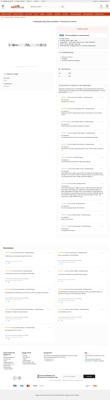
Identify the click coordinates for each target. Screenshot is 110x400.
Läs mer (70, 92)
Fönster (36, 14)
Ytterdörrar (49, 14)
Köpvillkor (25, 355)
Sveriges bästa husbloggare (29, 363)
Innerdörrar (57, 14)
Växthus (42, 14)
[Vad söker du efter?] (47, 6)
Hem (2, 17)
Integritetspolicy (27, 360)
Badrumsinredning (18, 14)
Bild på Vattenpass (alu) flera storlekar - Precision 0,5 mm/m (26, 66)
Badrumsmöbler (99, 14)
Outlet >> (44, 1)
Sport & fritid (28, 14)
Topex (5, 80)
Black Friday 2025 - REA (28, 362)
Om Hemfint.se (26, 357)
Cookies (25, 359)
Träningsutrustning (88, 14)
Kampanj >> (36, 1)
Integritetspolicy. (79, 380)
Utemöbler (65, 14)
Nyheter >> (29, 1)
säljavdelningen (89, 361)
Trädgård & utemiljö (6, 14)
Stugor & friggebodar (75, 14)
